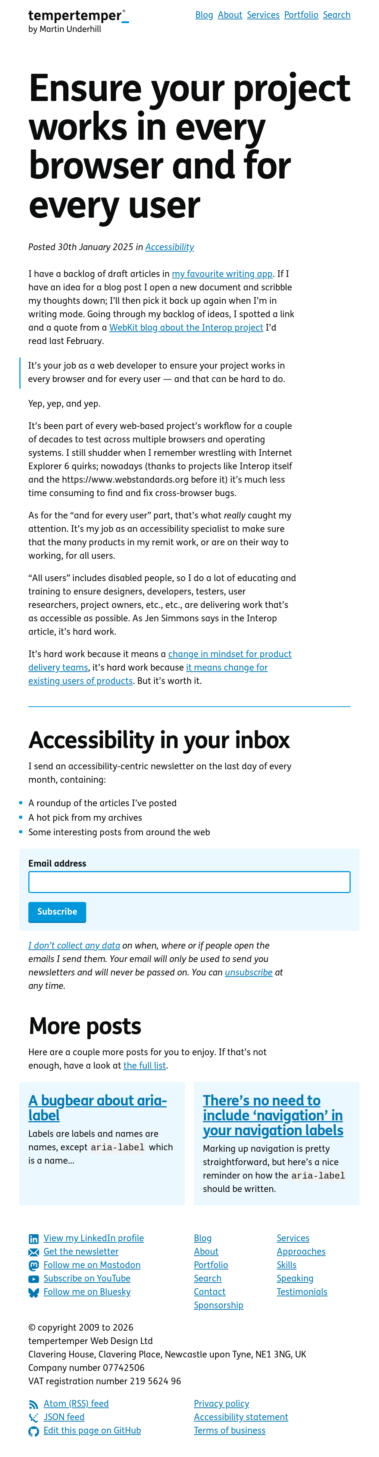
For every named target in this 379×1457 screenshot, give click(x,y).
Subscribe (57, 912)
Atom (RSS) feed (68, 1405)
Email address (57, 864)
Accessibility (169, 247)
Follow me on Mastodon (84, 1267)
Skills (287, 1266)
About (230, 15)
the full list (144, 1066)
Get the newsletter (73, 1253)
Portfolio (301, 15)
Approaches (301, 1253)
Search (337, 15)
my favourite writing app (222, 274)
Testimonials (302, 1293)
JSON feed (56, 1419)
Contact (210, 1293)
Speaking (295, 1280)
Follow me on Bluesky (79, 1294)
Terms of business (230, 1432)
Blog (204, 15)
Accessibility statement (241, 1419)
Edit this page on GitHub (84, 1432)
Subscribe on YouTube (79, 1280)
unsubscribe (249, 973)
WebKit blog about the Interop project (186, 328)
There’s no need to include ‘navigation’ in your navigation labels (273, 1117)
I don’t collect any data (74, 946)
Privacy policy (221, 1405)
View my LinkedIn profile (86, 1240)
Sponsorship (219, 1307)
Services (263, 15)
